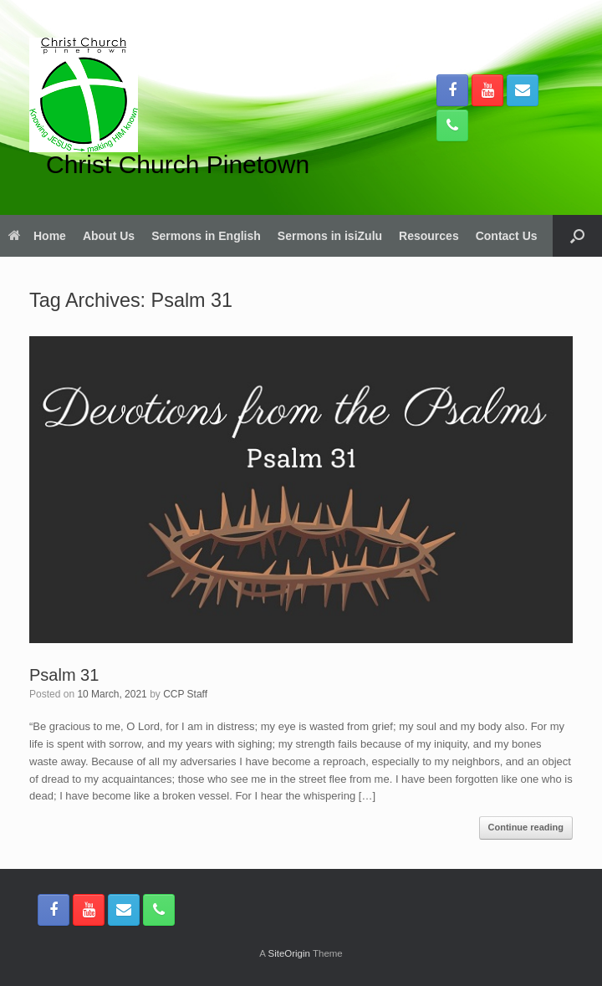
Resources (429, 236)
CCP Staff (185, 694)
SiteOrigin (289, 953)
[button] (577, 236)
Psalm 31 (64, 675)
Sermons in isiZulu (330, 236)
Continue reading (526, 827)
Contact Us (507, 236)
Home (37, 236)
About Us (109, 236)
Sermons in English (206, 236)
